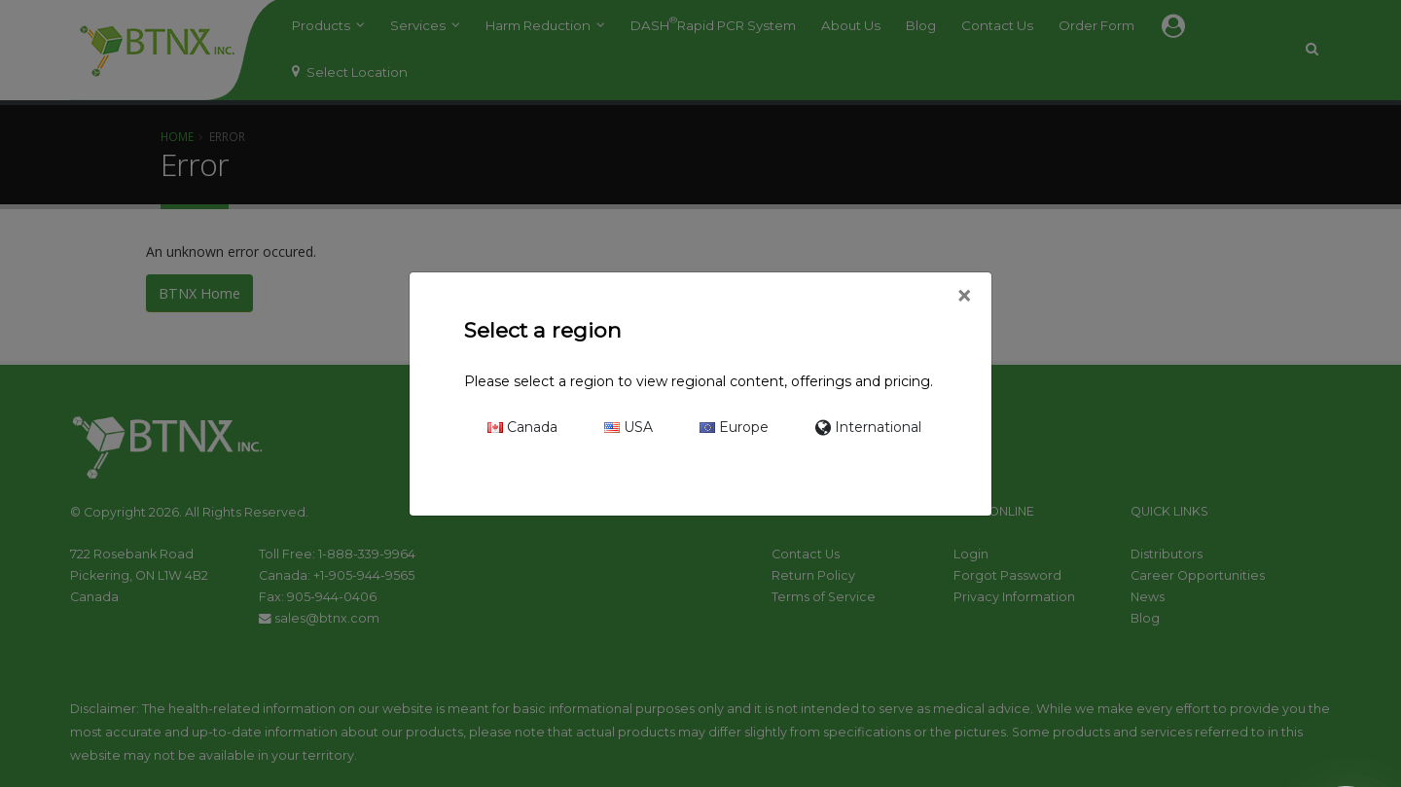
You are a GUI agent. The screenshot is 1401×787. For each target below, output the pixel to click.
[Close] (964, 297)
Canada (522, 427)
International (868, 427)
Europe (734, 427)
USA (628, 427)
